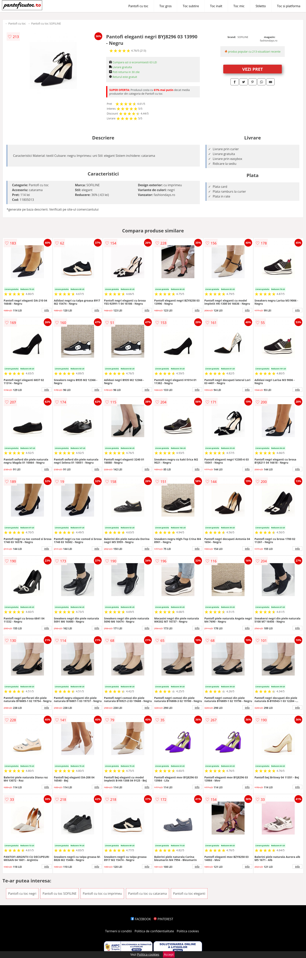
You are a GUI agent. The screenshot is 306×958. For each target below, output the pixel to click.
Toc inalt (216, 6)
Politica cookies (188, 931)
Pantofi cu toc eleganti (189, 893)
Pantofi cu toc (138, 6)
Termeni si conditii (118, 931)
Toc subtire (191, 6)
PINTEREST (163, 919)
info (46, 310)
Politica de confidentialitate (154, 931)
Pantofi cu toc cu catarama (147, 893)
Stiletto (261, 6)
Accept (169, 954)
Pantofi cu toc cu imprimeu (102, 893)
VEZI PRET (252, 69)
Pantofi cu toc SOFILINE (46, 23)
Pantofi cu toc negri (22, 893)
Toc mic (239, 6)
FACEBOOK (141, 919)
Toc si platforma (288, 6)
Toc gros (165, 6)
